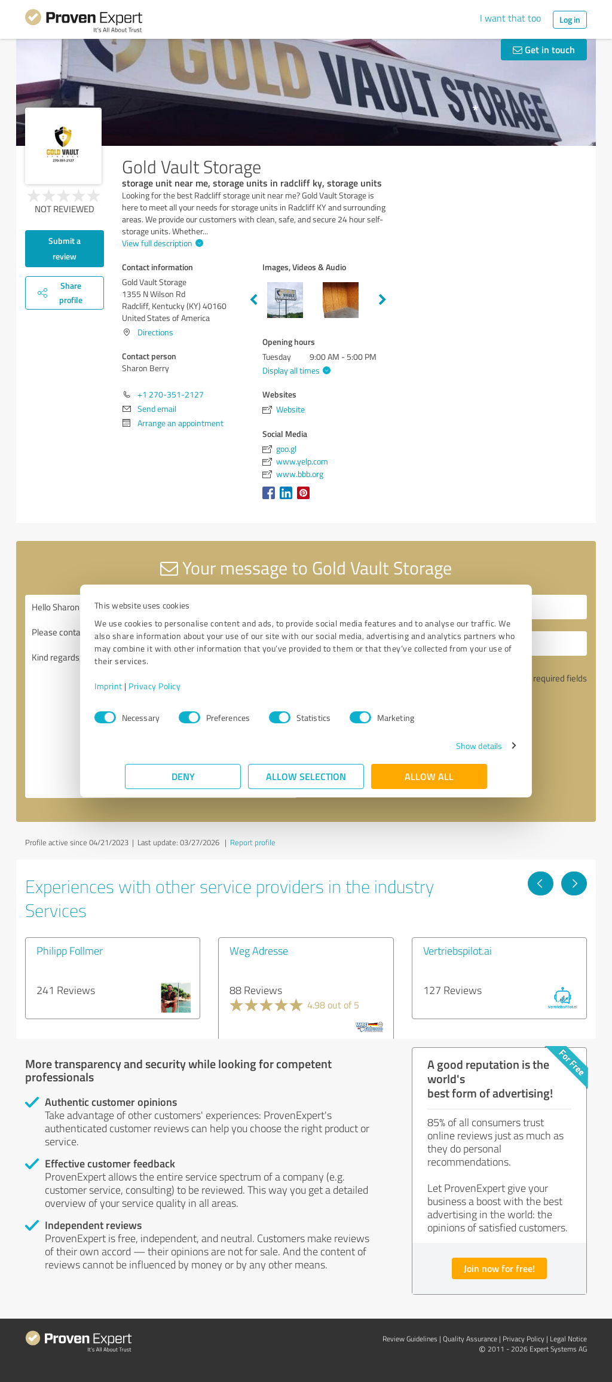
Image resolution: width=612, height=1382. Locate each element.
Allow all (429, 776)
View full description (161, 243)
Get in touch (544, 49)
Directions (155, 332)
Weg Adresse (259, 950)
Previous (253, 300)
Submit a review (64, 248)
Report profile (253, 842)
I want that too (510, 18)
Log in (569, 19)
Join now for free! (499, 1268)
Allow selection (306, 776)
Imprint (139, 686)
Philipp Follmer (69, 950)
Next (382, 300)
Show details (449, 745)
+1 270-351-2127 (170, 394)
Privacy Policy (185, 686)
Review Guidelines (409, 1339)
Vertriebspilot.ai (457, 950)
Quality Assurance (470, 1339)
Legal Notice (568, 1339)
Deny (183, 776)
